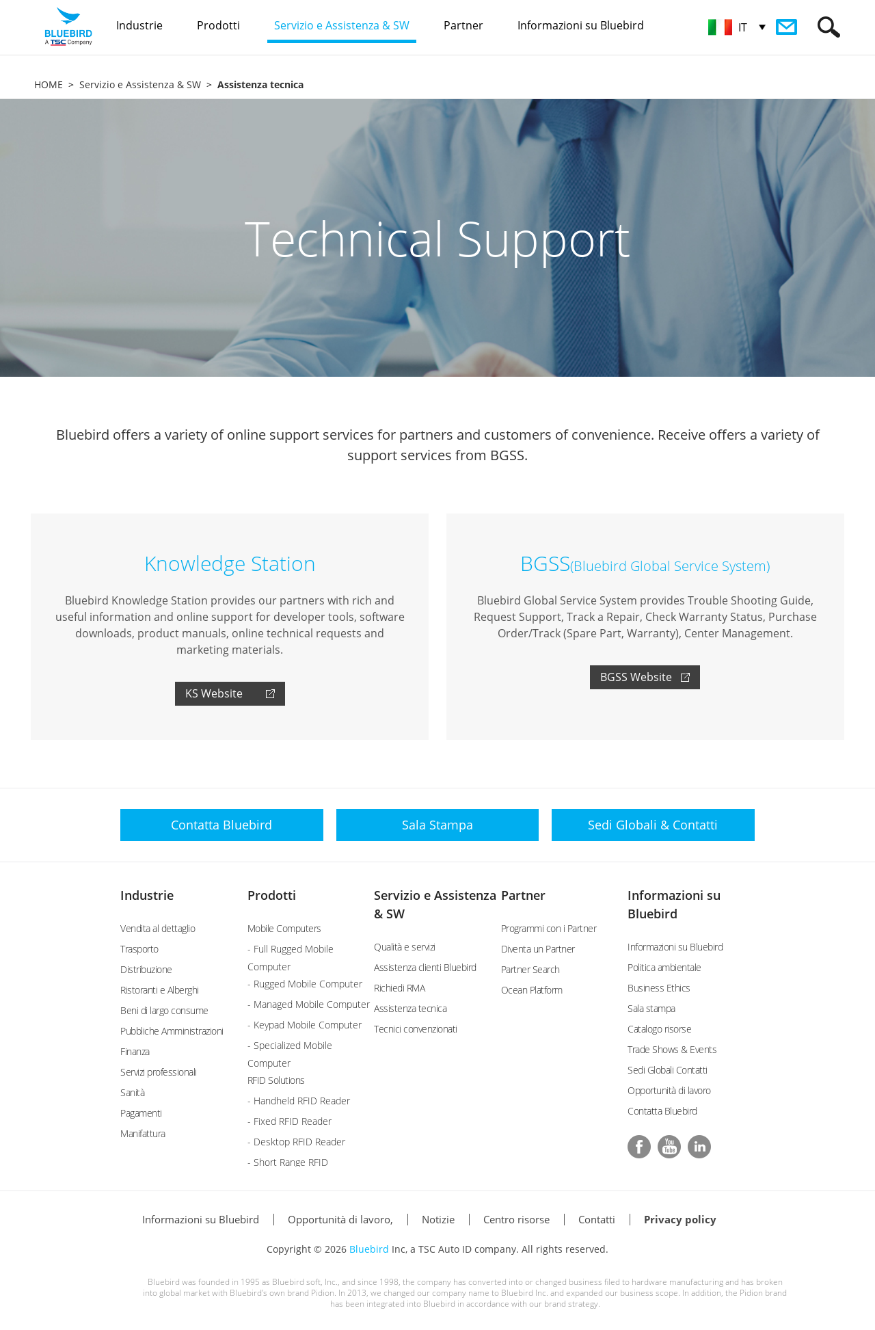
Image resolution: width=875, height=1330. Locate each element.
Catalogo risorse (659, 1028)
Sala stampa (651, 1008)
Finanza (135, 1051)
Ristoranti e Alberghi (159, 989)
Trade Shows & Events (672, 1049)
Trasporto (139, 948)
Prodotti (271, 895)
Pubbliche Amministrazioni (172, 1030)
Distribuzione (146, 969)
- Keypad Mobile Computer (304, 1024)
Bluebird (369, 1248)
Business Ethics (659, 987)
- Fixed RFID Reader (289, 1121)
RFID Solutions (276, 1080)
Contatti (596, 1219)
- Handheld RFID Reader (298, 1100)
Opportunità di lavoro (669, 1090)
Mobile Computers (284, 928)
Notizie (438, 1219)
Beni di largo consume (164, 1010)
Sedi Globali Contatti (668, 1069)
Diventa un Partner (538, 948)
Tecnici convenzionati (415, 1028)
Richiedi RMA (399, 987)
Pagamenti (141, 1112)
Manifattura (142, 1133)
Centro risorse (516, 1219)
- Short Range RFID (287, 1162)
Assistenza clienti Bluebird (425, 967)
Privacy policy (680, 1219)
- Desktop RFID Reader (296, 1141)
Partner (523, 895)
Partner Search (530, 969)
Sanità (132, 1092)
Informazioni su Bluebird (675, 946)
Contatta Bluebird (662, 1110)
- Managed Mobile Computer (308, 1004)
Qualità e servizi (404, 946)
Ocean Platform (532, 989)
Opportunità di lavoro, (340, 1219)
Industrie (147, 895)
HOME (48, 84)
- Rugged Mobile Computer (304, 983)
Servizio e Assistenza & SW (140, 84)
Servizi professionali (158, 1071)
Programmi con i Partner (549, 928)
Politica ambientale (664, 967)
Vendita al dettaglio (157, 928)
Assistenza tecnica (410, 1008)
